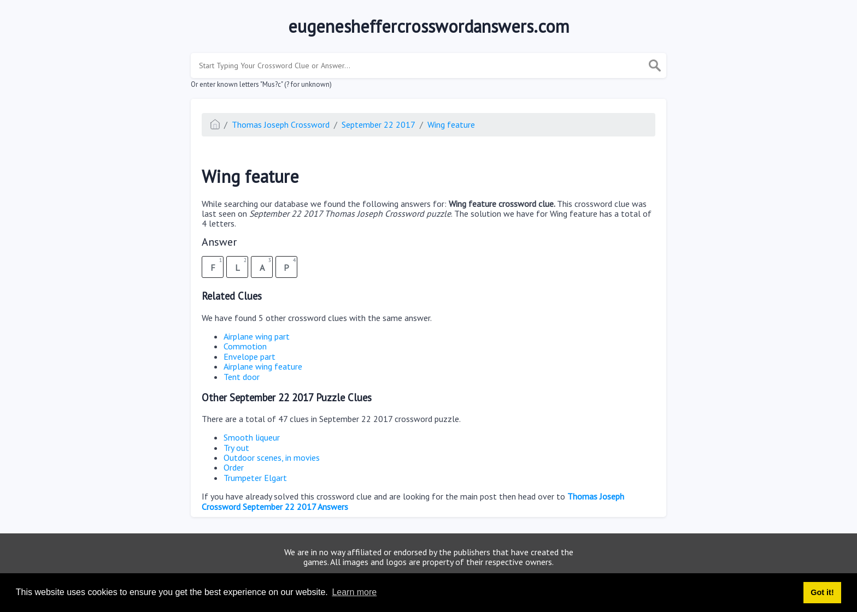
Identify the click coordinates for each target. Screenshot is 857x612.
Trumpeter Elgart (255, 477)
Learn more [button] (354, 592)
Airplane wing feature (263, 366)
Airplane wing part (257, 336)
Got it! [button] (822, 592)
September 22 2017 (378, 124)
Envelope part (249, 356)
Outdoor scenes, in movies (272, 457)
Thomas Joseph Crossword (281, 124)
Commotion (245, 346)
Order (234, 467)
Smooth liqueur (252, 437)
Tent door (242, 376)
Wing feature (451, 124)
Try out (236, 447)
